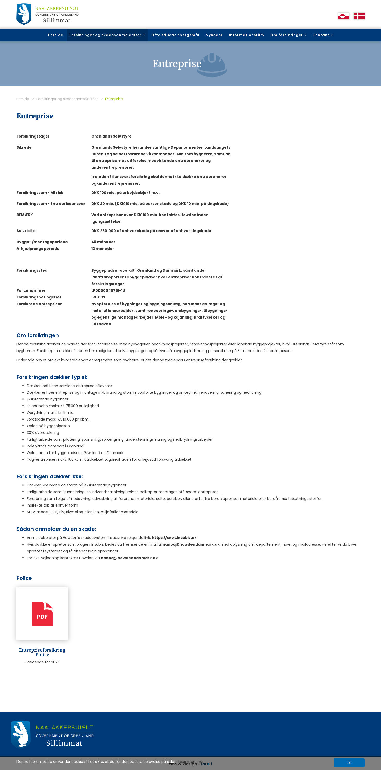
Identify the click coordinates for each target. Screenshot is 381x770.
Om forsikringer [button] (288, 34)
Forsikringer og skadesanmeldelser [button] (107, 34)
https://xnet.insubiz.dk (174, 537)
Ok (349, 762)
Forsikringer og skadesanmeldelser (67, 98)
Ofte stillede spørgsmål (175, 34)
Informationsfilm (246, 34)
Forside (55, 34)
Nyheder (214, 34)
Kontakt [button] (323, 34)
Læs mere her (191, 761)
